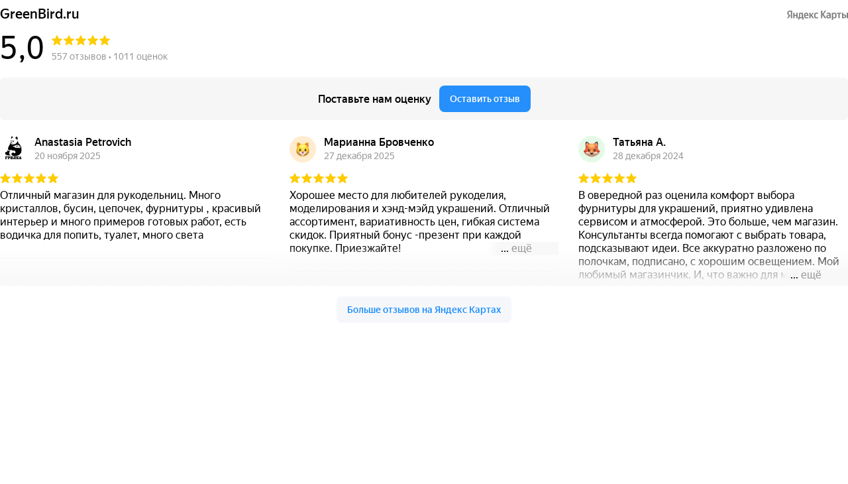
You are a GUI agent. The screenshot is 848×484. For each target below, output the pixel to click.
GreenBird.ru (40, 14)
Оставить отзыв (485, 98)
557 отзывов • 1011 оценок (110, 56)
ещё (521, 248)
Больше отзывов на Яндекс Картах (424, 309)
